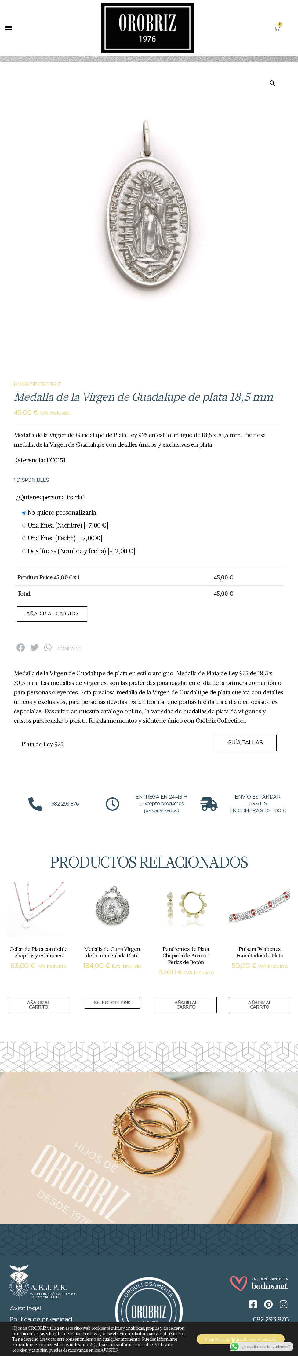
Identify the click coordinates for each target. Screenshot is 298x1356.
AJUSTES (140, 1350)
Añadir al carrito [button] (38, 1006)
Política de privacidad (40, 1320)
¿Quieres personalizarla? (50, 497)
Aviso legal (25, 1309)
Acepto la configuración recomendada (238, 1339)
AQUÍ (131, 1344)
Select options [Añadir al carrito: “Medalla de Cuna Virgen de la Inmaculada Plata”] (112, 1004)
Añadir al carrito (54, 614)
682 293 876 (271, 1320)
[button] (8, 27)
